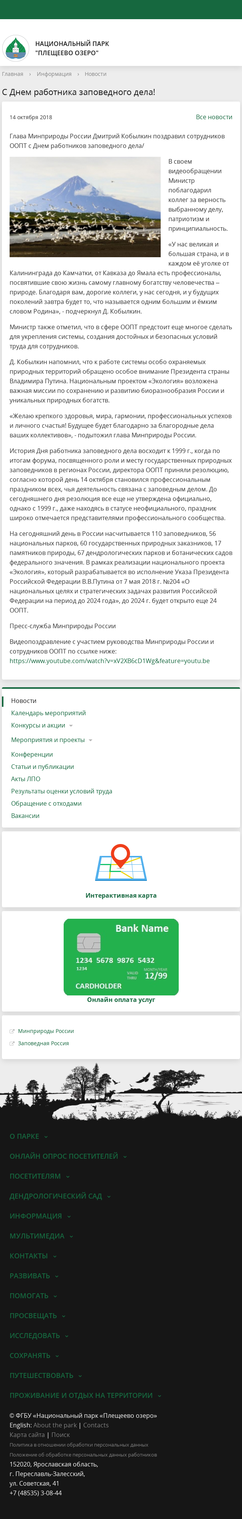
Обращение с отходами (46, 803)
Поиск (60, 1434)
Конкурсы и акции (38, 725)
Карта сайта (27, 1434)
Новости (96, 73)
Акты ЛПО (25, 779)
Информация (54, 73)
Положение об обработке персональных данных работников (83, 1454)
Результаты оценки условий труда (61, 791)
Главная (12, 73)
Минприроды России (46, 1031)
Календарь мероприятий (48, 713)
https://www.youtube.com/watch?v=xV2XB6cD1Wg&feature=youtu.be (110, 661)
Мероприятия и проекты (48, 740)
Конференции (32, 754)
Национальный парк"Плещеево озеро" (55, 48)
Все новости (210, 117)
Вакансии (25, 815)
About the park (55, 1425)
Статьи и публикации (42, 766)
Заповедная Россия (43, 1043)
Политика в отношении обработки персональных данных (79, 1444)
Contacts (96, 1425)
